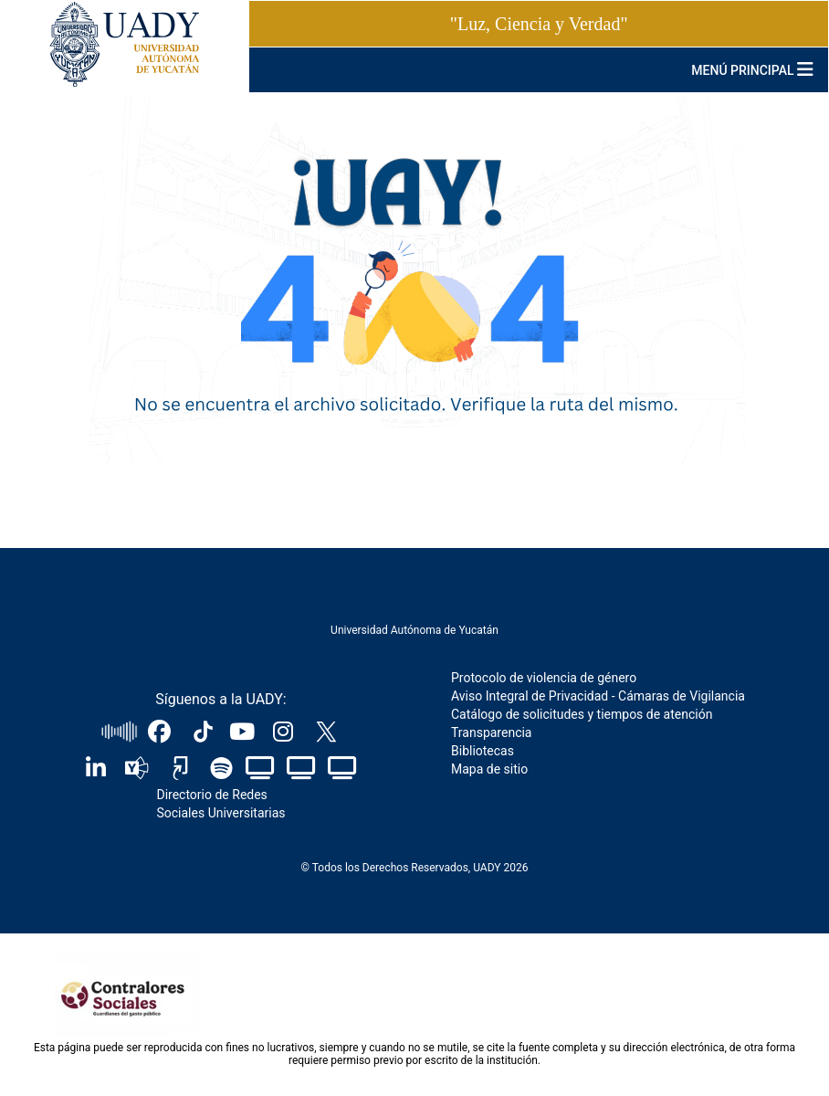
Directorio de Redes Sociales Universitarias (220, 803)
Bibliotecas (482, 750)
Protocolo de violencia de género (543, 677)
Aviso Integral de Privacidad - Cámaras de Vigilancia (598, 696)
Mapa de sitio (489, 769)
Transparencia (491, 732)
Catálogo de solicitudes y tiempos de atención (581, 714)
